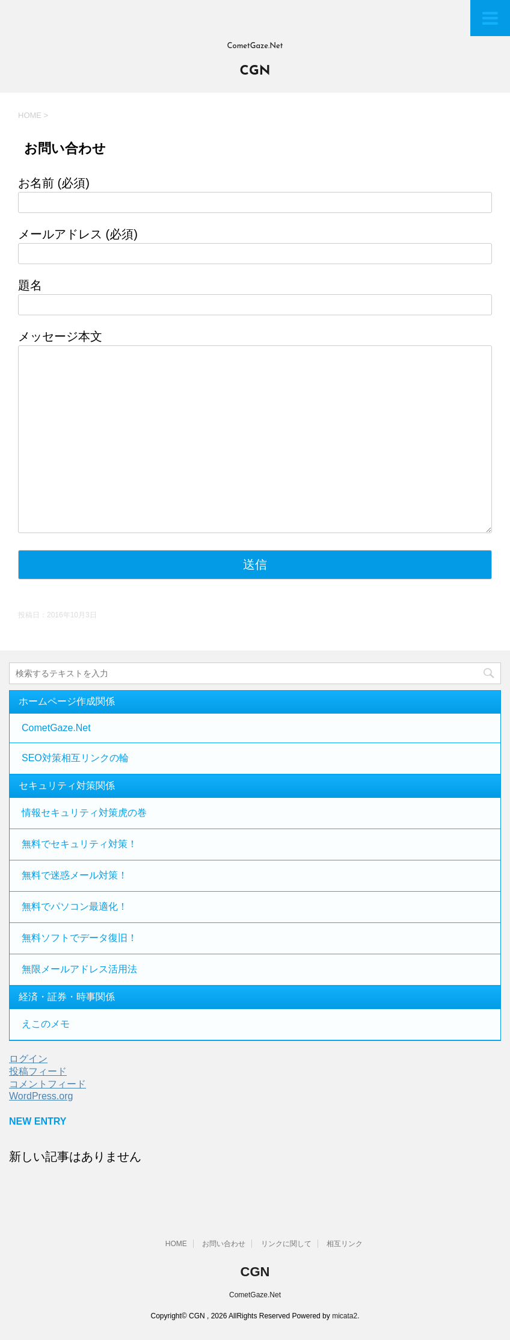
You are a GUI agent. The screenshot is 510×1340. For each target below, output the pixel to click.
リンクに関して (286, 1244)
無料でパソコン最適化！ (74, 906)
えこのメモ (46, 1024)
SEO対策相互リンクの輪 (75, 758)
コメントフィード (47, 1084)
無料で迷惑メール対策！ (74, 875)
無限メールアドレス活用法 (79, 969)
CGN (255, 71)
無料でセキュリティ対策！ (79, 844)
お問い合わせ (223, 1244)
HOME (176, 1244)
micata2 (344, 1316)
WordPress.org (41, 1096)
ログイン (28, 1059)
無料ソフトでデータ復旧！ (79, 938)
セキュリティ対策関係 (67, 785)
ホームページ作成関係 (67, 701)
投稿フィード (38, 1071)
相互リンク (345, 1244)
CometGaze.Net (56, 728)
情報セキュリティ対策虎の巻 (84, 812)
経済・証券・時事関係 (67, 997)
